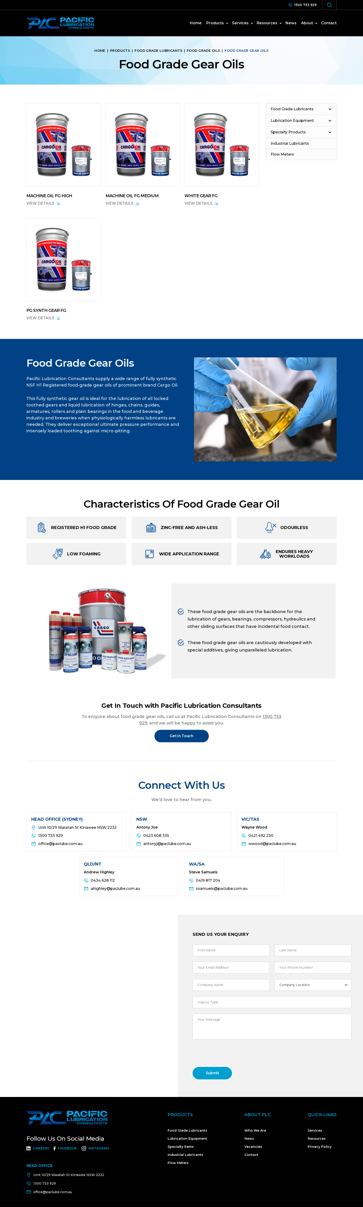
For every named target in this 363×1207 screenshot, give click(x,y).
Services (315, 1130)
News (249, 1138)
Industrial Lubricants (185, 1155)
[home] (60, 23)
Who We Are (255, 1130)
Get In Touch (181, 739)
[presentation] (228, 1054)
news (291, 23)
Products (120, 51)
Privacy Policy (320, 1147)
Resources (317, 1138)
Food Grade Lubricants (158, 51)
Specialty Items (181, 1147)
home (196, 23)
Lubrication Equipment (187, 1138)
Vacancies (253, 1147)
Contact (329, 23)
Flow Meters (178, 1163)
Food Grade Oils (203, 51)
